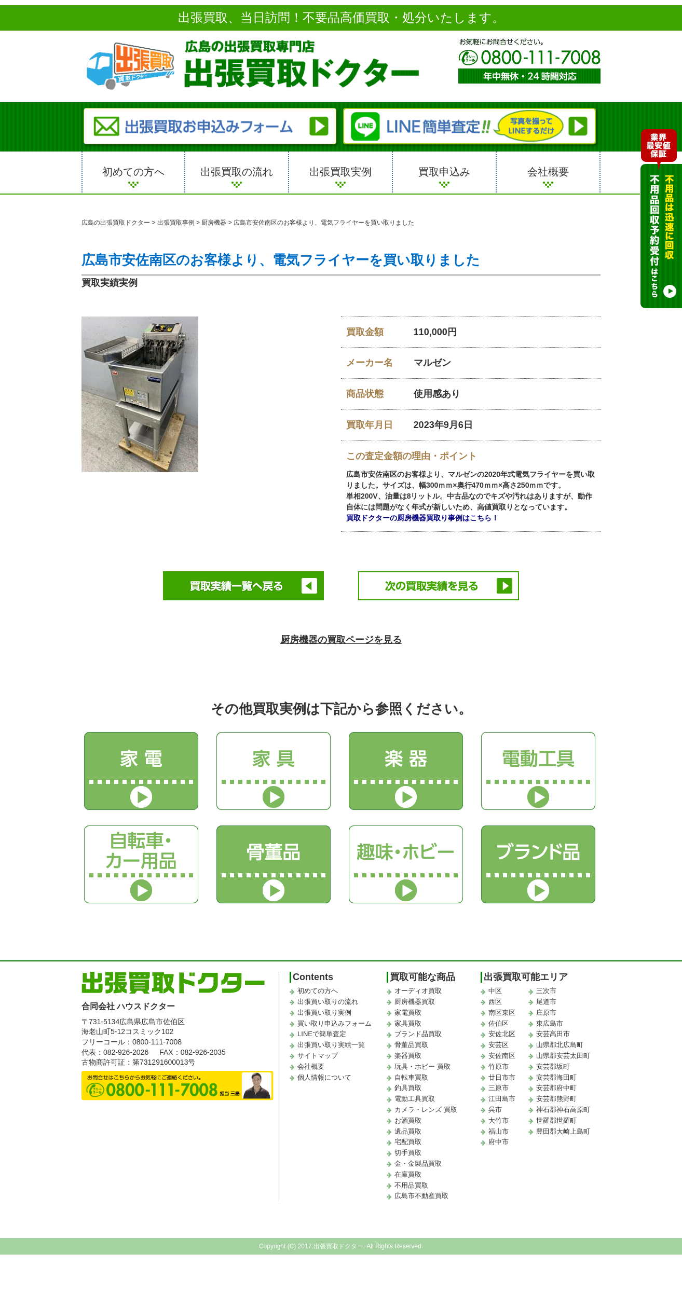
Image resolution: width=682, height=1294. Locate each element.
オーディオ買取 (418, 986)
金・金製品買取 (418, 1159)
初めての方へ (133, 171)
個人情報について (324, 1073)
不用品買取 (411, 1181)
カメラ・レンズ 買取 (425, 1105)
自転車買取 (411, 1073)
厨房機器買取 (414, 997)
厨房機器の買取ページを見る (341, 634)
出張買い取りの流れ (327, 997)
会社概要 (548, 171)
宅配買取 (407, 1137)
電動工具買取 (414, 1094)
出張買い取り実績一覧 (331, 1040)
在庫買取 (407, 1170)
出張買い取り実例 (324, 1008)
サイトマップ (317, 1051)
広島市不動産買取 (421, 1191)
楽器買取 (407, 1051)
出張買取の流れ (236, 171)
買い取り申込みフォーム (334, 1019)
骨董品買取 (411, 1040)
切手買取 (407, 1148)
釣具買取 (407, 1083)
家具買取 (407, 1019)
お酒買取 (407, 1116)
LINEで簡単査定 (321, 1030)
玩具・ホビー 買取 (422, 1062)
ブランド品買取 (418, 1030)
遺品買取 (407, 1127)
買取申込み (444, 171)
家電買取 (407, 1008)
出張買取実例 (340, 171)
